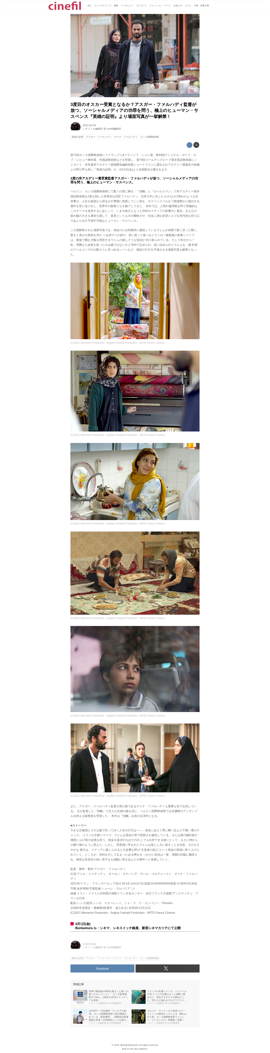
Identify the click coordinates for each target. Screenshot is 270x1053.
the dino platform (138, 1048)
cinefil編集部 (114, 128)
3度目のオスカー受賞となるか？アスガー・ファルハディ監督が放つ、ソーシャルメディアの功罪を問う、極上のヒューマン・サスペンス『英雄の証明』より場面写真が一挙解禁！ (134, 110)
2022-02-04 (89, 125)
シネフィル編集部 (93, 128)
